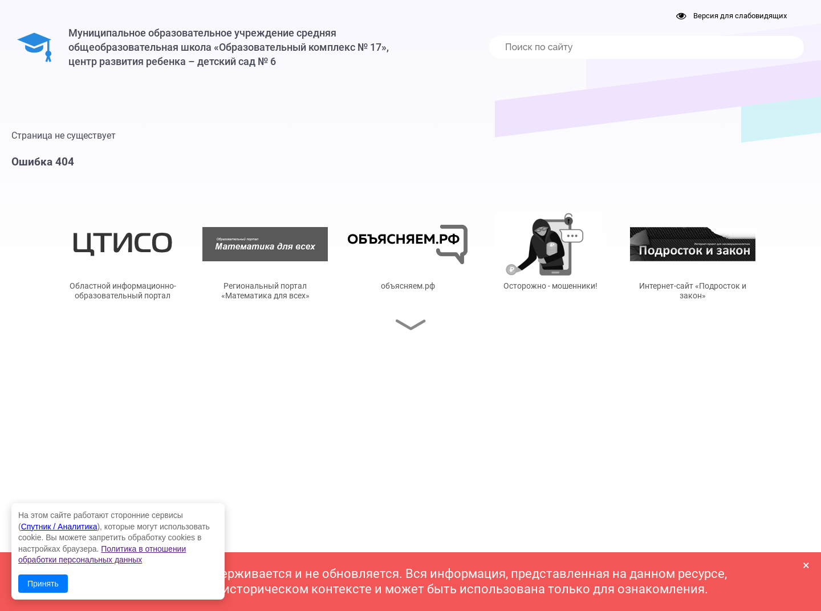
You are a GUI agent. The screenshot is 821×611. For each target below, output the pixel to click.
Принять (43, 583)
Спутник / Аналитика (59, 526)
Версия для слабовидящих (731, 15)
